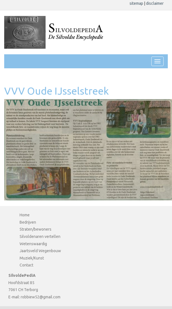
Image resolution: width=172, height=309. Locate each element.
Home (25, 215)
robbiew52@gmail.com (40, 297)
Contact (26, 265)
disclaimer (155, 3)
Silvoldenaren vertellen (40, 236)
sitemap (136, 3)
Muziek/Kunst (32, 258)
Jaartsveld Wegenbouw (40, 251)
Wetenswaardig (33, 244)
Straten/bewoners (35, 229)
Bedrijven (28, 222)
